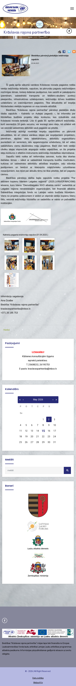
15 (43, 431)
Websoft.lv (38, 682)
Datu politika (38, 678)
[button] (5, 28)
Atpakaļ (6, 330)
